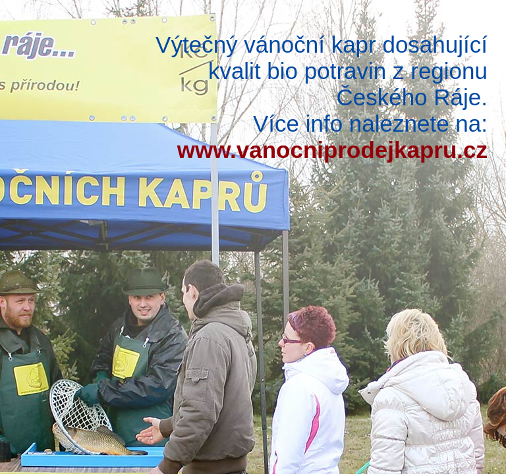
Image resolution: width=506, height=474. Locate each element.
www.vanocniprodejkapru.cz (332, 150)
